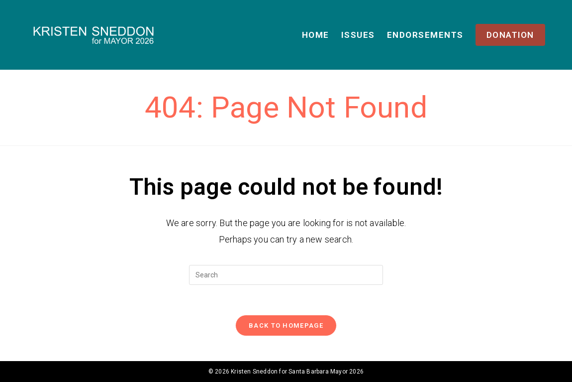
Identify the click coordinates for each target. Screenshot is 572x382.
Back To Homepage (286, 325)
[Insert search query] (286, 275)
